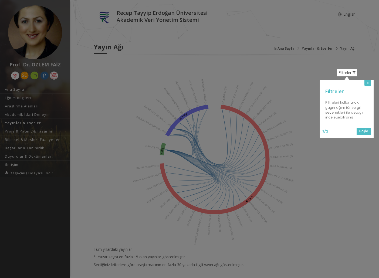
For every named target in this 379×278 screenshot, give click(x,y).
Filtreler (347, 72)
